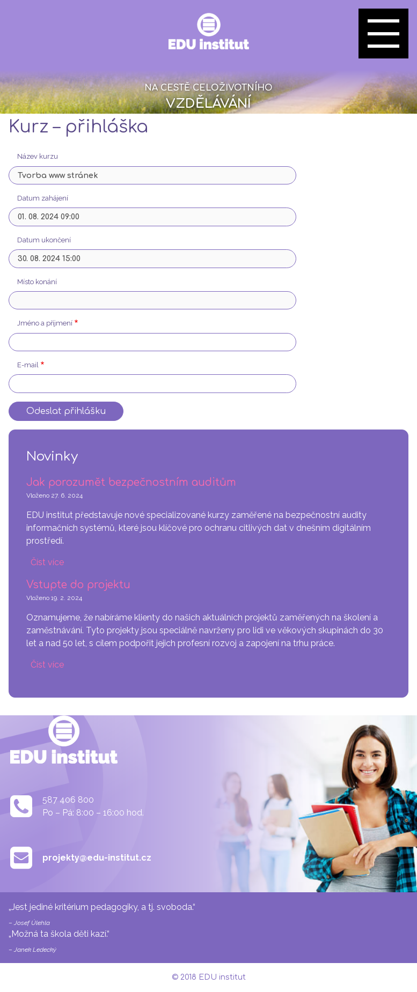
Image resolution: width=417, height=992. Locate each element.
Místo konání (37, 282)
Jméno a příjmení (44, 323)
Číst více (47, 562)
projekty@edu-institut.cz (96, 858)
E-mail (28, 365)
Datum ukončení (44, 240)
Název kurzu (37, 156)
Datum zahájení (42, 198)
